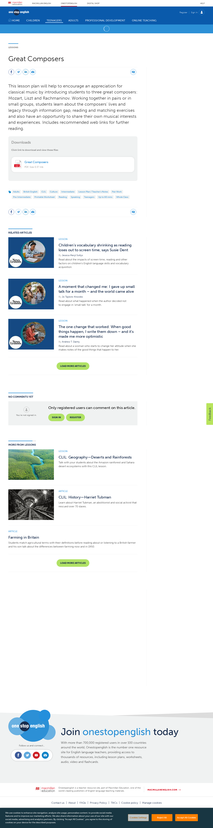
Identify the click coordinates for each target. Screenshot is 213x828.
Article (63, 491)
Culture (53, 191)
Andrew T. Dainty (71, 341)
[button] (209, 414)
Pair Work (117, 191)
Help (202, 3)
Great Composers (36, 162)
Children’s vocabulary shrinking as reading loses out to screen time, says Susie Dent (95, 247)
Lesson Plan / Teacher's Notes (93, 191)
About (72, 802)
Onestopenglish (69, 3)
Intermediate (67, 191)
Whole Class (122, 197)
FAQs (83, 802)
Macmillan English (41, 3)
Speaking (75, 197)
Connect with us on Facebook (18, 755)
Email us (45, 755)
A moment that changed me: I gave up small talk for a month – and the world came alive (97, 289)
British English (30, 191)
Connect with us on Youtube (36, 755)
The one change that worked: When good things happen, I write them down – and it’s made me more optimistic (96, 332)
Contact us (57, 802)
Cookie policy (129, 802)
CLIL (43, 191)
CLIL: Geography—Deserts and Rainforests (95, 457)
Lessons (13, 47)
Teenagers (89, 197)
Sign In (194, 12)
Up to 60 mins (105, 197)
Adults (16, 191)
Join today (120, 732)
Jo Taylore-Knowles (72, 296)
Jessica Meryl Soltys (72, 255)
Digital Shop (93, 3)
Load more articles (73, 366)
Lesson (63, 239)
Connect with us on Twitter (27, 755)
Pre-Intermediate (21, 197)
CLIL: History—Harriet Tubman (85, 497)
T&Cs (114, 802)
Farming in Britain (23, 537)
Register (183, 12)
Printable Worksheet (44, 197)
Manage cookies (152, 802)
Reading (63, 197)
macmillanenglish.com (162, 790)
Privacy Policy (98, 802)
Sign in (56, 417)
